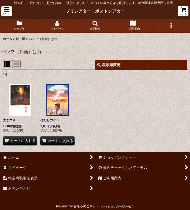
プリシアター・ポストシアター (95, 11)
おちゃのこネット (86, 206)
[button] (6, 11)
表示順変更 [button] (108, 65)
